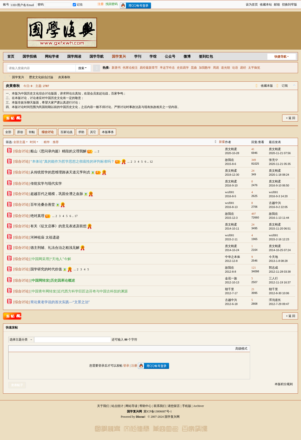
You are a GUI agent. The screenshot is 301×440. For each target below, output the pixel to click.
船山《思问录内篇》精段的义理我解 (58, 151)
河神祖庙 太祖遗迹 (44, 237)
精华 (47, 142)
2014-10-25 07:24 (280, 250)
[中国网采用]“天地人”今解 (50, 259)
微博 (187, 56)
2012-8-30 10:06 (279, 293)
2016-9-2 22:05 (278, 206)
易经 (243, 67)
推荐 (56, 142)
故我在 (229, 160)
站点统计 (117, 406)
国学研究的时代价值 (46, 269)
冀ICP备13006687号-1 (157, 411)
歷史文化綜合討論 (41, 77)
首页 (10, 56)
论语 (235, 67)
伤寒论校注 (130, 67)
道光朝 (225, 67)
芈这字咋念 (167, 67)
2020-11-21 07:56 (280, 153)
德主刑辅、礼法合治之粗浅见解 (55, 248)
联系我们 (160, 406)
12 (151, 161)
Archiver (198, 406)
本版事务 (108, 132)
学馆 (153, 56)
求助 (81, 132)
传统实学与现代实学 (46, 183)
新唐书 (116, 67)
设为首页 (252, 4)
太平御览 (254, 67)
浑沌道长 (275, 300)
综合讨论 (48, 132)
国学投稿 (30, 56)
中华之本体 (232, 257)
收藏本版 (267, 85)
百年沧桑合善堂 (42, 204)
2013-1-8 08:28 (278, 260)
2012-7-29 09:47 (279, 303)
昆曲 (194, 67)
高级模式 (241, 348)
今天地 (273, 257)
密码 (41, 4)
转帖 (32, 132)
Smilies (48, 348)
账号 (6, 4)
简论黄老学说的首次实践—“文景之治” (60, 302)
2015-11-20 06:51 (280, 228)
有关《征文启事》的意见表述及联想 (58, 226)
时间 (33, 142)
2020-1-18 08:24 (279, 174)
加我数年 (205, 67)
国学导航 (97, 56)
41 (252, 149)
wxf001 (229, 192)
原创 (20, 132)
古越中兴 (275, 203)
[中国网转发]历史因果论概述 (52, 280)
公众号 (170, 56)
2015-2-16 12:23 (279, 239)
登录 (126, 365)
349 (253, 160)
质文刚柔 (231, 149)
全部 (8, 132)
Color (17, 348)
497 (253, 213)
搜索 (81, 68)
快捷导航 (280, 56)
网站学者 (52, 56)
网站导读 (131, 406)
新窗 (222, 142)
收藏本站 (266, 4)
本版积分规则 (284, 384)
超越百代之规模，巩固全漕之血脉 (56, 194)
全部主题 (19, 142)
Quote (36, 348)
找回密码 (112, 4)
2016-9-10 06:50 (279, 185)
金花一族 (231, 278)
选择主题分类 (19, 339)
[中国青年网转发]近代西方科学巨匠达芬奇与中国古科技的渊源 (78, 291)
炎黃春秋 (64, 77)
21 (252, 289)
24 (252, 170)
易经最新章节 (149, 67)
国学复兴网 (5, 77)
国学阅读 (74, 56)
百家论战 (66, 132)
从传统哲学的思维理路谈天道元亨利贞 (60, 172)
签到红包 (206, 56)
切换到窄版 (289, 4)
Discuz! (140, 416)
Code (42, 348)
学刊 (137, 56)
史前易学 (183, 67)
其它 (93, 132)
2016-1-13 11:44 (279, 217)
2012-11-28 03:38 (280, 271)
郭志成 (273, 267)
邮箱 (277, 4)
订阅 (285, 85)
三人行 (273, 278)
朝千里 (229, 289)
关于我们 (103, 406)
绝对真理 (37, 216)
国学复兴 (119, 56)
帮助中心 (145, 406)
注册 (101, 4)
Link (29, 348)
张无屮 (273, 160)
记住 (78, 4)
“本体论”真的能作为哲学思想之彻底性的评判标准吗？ (72, 161)
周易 (216, 67)
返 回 (291, 118)
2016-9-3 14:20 (278, 196)
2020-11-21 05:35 (280, 163)
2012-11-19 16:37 (280, 282)
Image (23, 348)
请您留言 (174, 406)
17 (76, 216)
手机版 (186, 406)
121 (253, 267)
